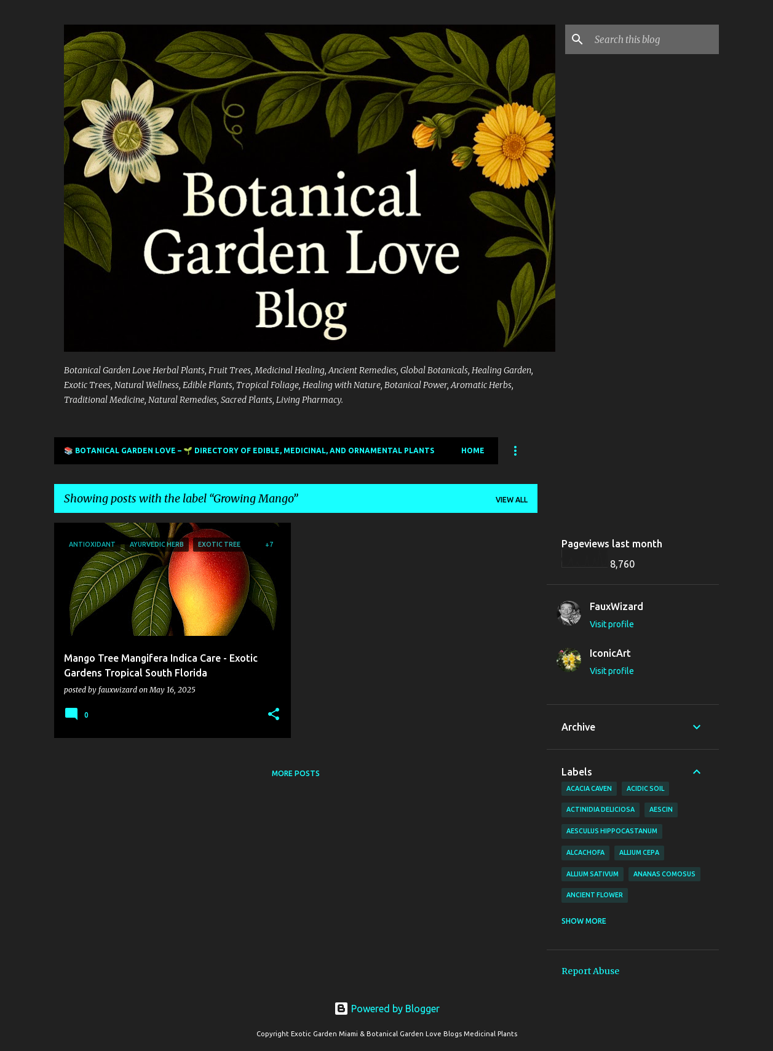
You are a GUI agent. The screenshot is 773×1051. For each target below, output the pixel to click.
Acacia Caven (589, 788)
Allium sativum (592, 874)
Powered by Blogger (387, 1008)
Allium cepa (639, 852)
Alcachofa (585, 852)
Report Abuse (590, 971)
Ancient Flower (594, 894)
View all (512, 500)
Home (473, 450)
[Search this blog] (654, 39)
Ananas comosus (664, 874)
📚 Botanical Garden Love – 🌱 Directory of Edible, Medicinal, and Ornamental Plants (249, 450)
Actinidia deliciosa (600, 809)
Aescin (661, 809)
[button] (273, 715)
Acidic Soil (645, 788)
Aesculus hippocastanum (611, 831)
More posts (296, 773)
